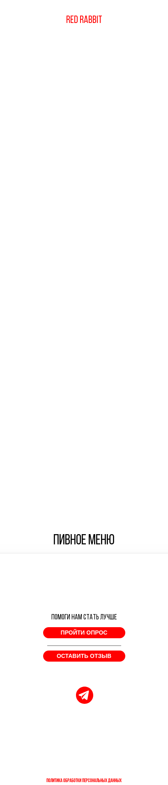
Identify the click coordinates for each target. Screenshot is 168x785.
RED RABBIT (84, 20)
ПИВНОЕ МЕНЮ (84, 541)
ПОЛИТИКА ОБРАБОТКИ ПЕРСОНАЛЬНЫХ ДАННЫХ (84, 780)
